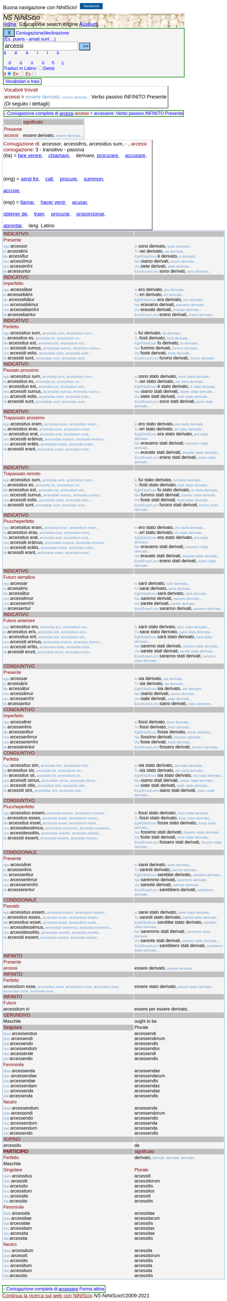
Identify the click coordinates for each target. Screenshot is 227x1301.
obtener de (15, 214)
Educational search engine (48, 24)
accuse (11, 190)
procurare (107, 155)
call (49, 179)
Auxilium (88, 24)
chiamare (59, 155)
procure (68, 179)
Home (9, 24)
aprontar (12, 225)
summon (93, 179)
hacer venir (53, 202)
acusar (79, 202)
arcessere (68, 1289)
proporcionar (90, 214)
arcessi (66, 113)
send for (30, 179)
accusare (135, 155)
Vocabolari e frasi (22, 81)
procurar (60, 214)
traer (39, 214)
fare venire (30, 155)
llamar (27, 202)
